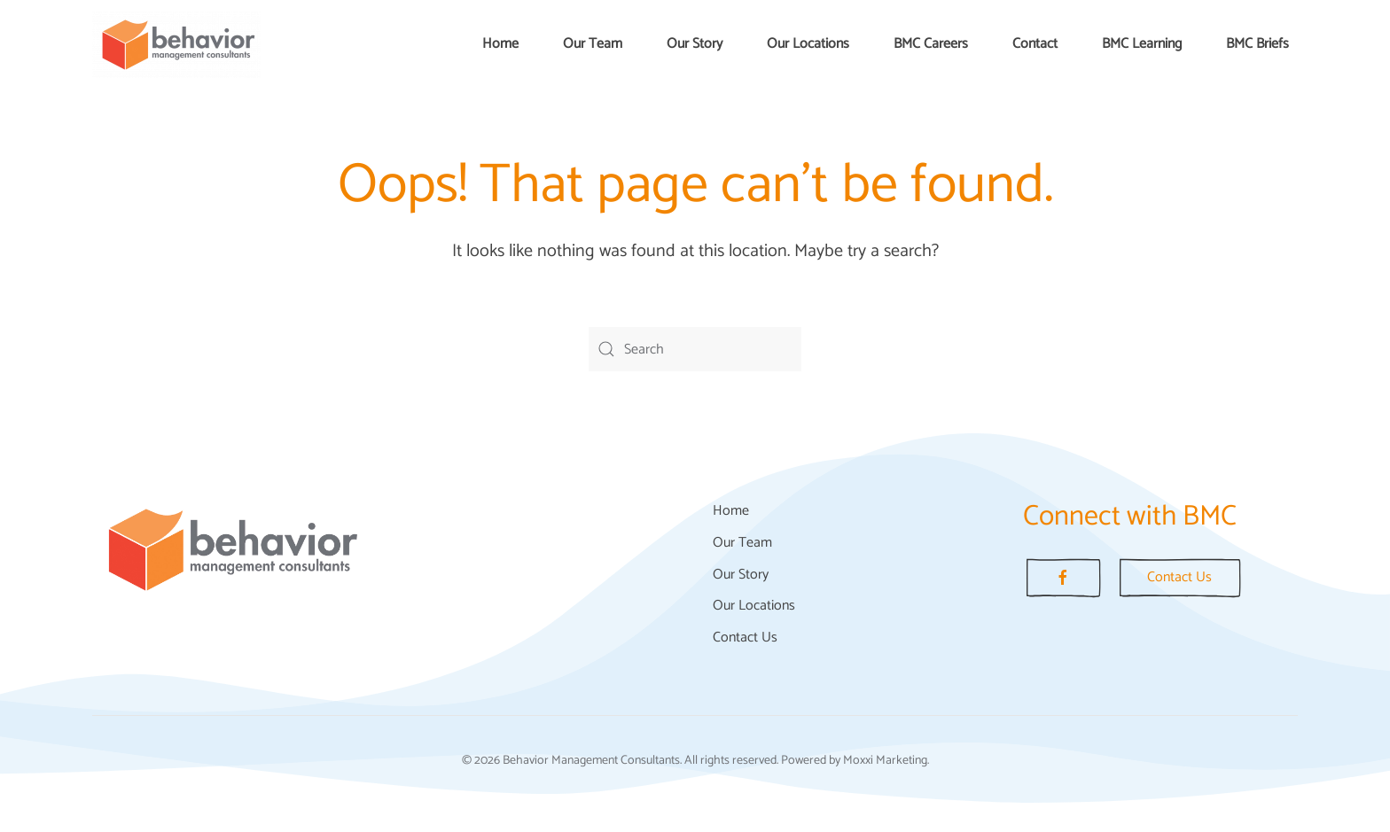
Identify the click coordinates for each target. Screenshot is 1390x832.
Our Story (694, 44)
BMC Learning (1142, 44)
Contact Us (745, 637)
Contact (1035, 44)
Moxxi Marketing (885, 760)
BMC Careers (931, 44)
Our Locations (808, 44)
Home (500, 44)
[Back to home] (176, 44)
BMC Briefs (1257, 44)
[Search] (695, 349)
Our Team (592, 44)
